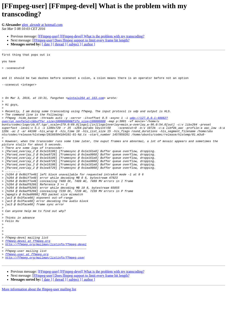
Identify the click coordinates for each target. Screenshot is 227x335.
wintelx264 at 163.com (85, 107)
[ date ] (47, 44)
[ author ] (88, 44)
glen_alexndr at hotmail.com (42, 25)
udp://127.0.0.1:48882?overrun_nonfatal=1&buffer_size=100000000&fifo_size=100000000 (85, 133)
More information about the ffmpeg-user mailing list (39, 331)
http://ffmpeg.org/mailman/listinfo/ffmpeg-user (45, 299)
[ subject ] (74, 44)
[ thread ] (59, 44)
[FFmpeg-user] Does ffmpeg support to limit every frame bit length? (80, 40)
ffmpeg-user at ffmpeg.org (27, 295)
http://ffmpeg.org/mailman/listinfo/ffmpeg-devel (46, 283)
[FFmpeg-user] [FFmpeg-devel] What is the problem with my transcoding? (91, 36)
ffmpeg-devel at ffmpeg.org (27, 279)
